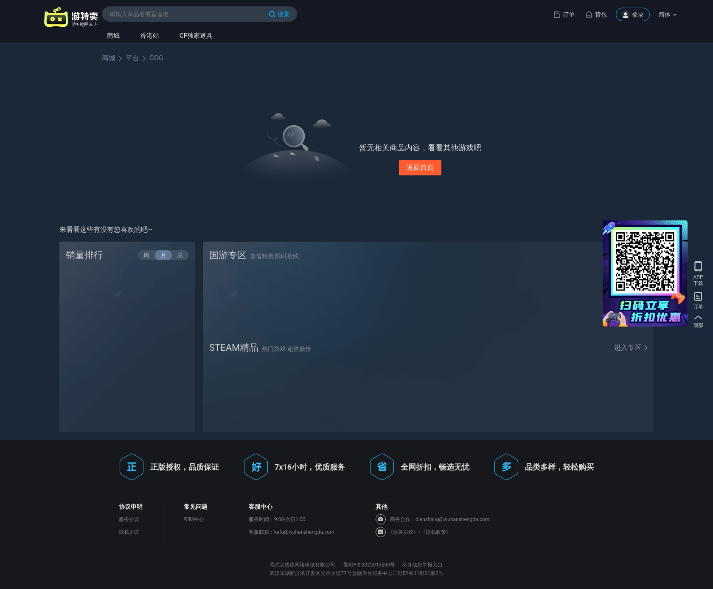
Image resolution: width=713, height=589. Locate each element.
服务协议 (129, 519)
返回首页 (420, 167)
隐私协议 (129, 532)
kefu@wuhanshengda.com (304, 532)
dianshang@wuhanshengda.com (452, 519)
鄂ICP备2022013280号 (369, 565)
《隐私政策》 (436, 532)
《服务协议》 (403, 532)
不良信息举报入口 (422, 565)
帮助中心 (194, 519)
